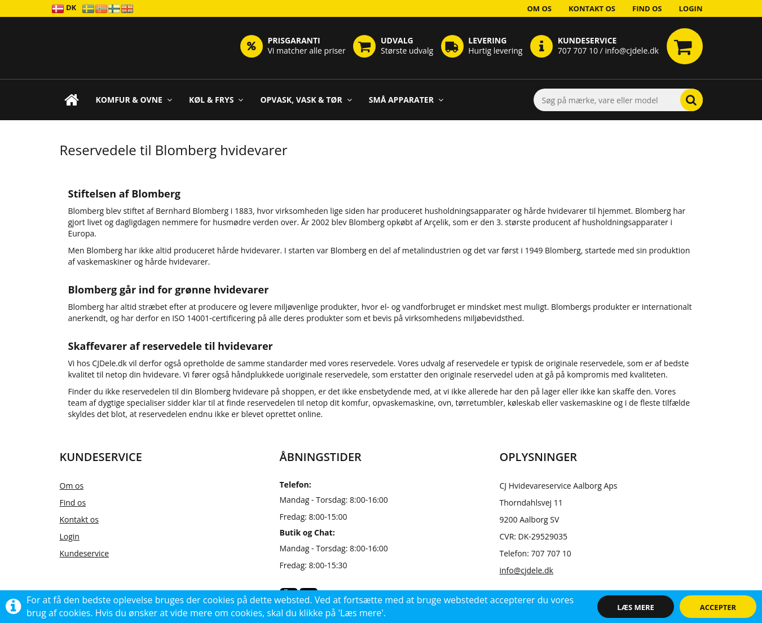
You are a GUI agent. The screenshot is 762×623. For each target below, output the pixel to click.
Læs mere (635, 607)
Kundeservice (84, 553)
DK (64, 8)
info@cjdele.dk (526, 570)
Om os (539, 8)
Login (691, 8)
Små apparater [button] (406, 99)
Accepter (718, 607)
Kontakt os (592, 8)
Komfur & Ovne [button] (134, 99)
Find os (647, 8)
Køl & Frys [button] (216, 99)
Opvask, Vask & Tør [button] (305, 99)
